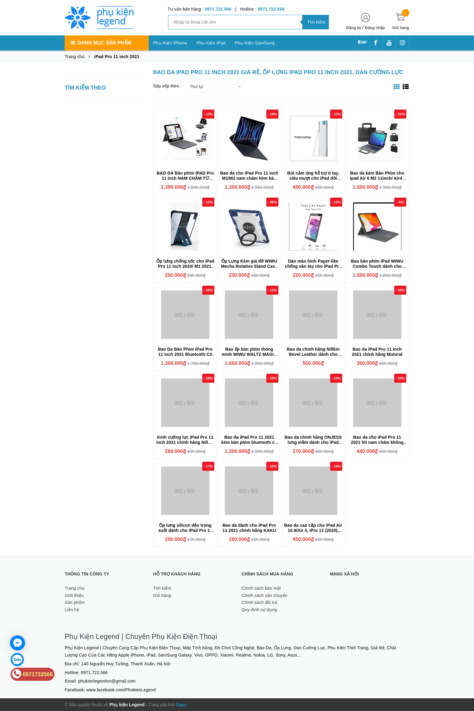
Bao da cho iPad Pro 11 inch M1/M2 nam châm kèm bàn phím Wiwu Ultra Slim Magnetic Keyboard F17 (249, 181)
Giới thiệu (74, 595)
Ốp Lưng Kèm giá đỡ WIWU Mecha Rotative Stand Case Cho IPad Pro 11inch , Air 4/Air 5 (249, 269)
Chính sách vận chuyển (264, 595)
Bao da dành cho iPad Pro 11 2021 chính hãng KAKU (249, 528)
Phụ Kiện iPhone (170, 43)
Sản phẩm (75, 602)
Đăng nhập (375, 27)
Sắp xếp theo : (167, 86)
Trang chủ (75, 588)
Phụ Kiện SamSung (255, 43)
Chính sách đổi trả (260, 602)
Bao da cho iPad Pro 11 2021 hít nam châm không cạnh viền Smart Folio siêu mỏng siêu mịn (377, 445)
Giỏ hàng (162, 595)
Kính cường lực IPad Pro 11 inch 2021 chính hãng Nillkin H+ (185, 442)
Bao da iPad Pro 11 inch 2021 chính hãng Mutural (377, 352)
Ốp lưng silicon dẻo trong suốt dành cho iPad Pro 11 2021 (185, 530)
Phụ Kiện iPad (211, 43)
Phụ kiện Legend (126, 704)
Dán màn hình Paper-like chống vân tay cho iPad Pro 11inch (313, 266)
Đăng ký (353, 27)
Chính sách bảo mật (261, 588)
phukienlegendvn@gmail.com (107, 681)
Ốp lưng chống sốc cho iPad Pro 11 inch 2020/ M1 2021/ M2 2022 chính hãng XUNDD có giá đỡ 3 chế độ (185, 269)
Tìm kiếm (162, 588)
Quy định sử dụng (259, 609)
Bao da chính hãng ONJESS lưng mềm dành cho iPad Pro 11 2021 (313, 442)
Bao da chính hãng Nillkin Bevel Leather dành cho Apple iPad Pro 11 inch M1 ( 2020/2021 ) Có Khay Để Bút (313, 357)
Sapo (181, 704)
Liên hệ (72, 609)
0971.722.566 (218, 9)
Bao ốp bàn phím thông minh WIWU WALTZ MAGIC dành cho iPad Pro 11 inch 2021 (249, 357)
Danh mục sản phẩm (104, 42)
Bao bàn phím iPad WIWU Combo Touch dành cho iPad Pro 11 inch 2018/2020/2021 (377, 269)
